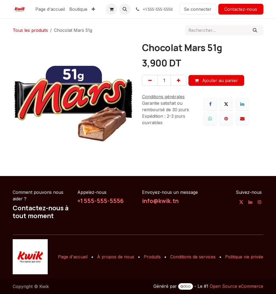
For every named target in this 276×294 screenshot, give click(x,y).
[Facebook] (210, 103)
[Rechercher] (255, 30)
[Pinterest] (226, 118)
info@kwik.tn (160, 201)
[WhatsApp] (210, 118)
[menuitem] (50, 9)
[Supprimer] (150, 80)
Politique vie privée (244, 256)
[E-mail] (242, 118)
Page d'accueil (73, 256)
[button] (124, 9)
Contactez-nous (240, 9)
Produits (152, 256)
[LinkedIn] (242, 103)
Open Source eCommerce (236, 286)
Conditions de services (193, 256)
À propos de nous (115, 256)
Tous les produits (30, 30)
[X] (226, 103)
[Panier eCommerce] (111, 9)
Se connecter (198, 9)
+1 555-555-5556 (100, 201)
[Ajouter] (178, 80)
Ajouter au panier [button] (216, 80)
